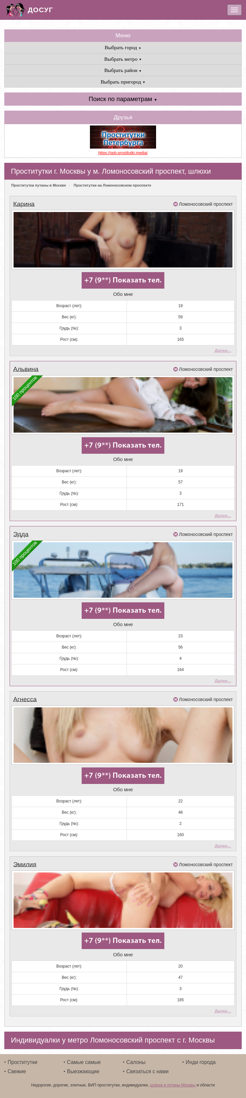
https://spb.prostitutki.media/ (122, 153)
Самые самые (84, 1061)
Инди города (201, 1061)
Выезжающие (83, 1070)
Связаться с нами (147, 1070)
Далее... (223, 350)
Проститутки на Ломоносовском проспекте (112, 185)
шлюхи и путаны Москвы (173, 1084)
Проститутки (22, 1061)
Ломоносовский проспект (206, 204)
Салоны (135, 1061)
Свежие (17, 1070)
